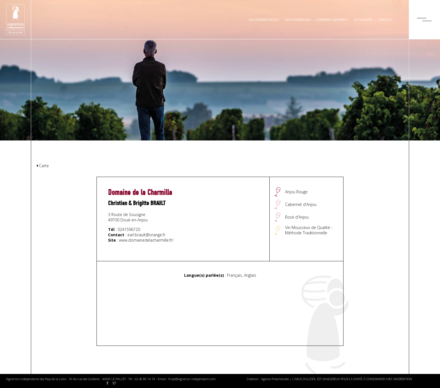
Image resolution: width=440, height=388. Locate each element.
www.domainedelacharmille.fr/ (146, 240)
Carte (42, 165)
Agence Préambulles (275, 379)
